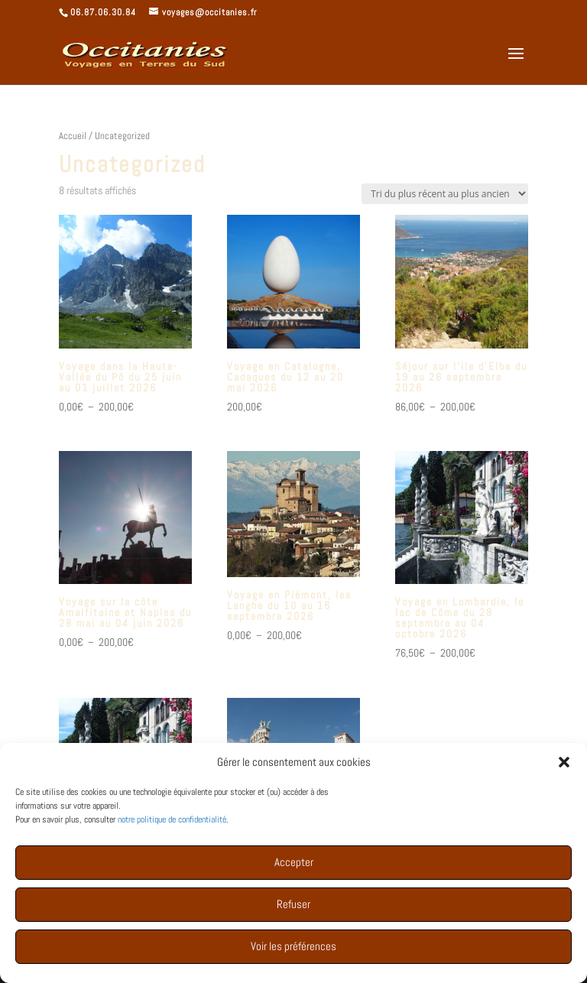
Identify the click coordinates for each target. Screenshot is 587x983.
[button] (564, 774)
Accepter (293, 874)
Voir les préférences (293, 958)
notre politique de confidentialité (172, 832)
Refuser (293, 916)
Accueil (72, 135)
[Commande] (445, 193)
